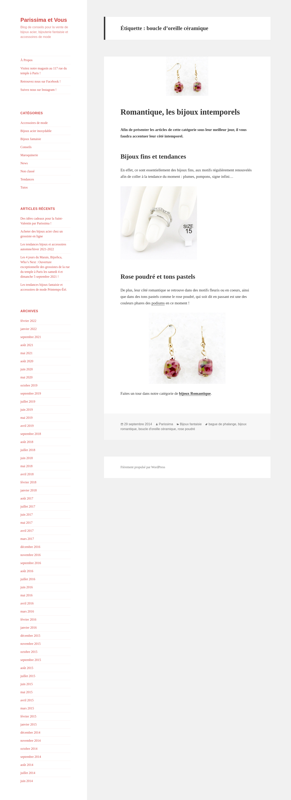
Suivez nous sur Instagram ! (38, 89)
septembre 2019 (30, 393)
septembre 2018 (30, 434)
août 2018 (26, 442)
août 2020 (26, 361)
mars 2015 (27, 708)
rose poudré (186, 429)
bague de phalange (222, 424)
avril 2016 (27, 603)
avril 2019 (27, 425)
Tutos (24, 187)
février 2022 (28, 321)
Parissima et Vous (43, 20)
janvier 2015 (28, 724)
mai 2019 (26, 417)
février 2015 (28, 716)
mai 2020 (26, 377)
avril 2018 (27, 474)
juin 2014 (26, 781)
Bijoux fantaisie (30, 139)
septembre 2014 (30, 756)
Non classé (27, 171)
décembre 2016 (30, 547)
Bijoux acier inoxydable (36, 131)
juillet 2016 (27, 579)
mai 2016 (26, 595)
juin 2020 (26, 369)
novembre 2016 (30, 555)
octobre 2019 (28, 385)
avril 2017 (27, 530)
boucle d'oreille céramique (157, 429)
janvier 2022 (28, 329)
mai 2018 (26, 466)
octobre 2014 (28, 748)
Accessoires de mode (34, 123)
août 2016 (26, 571)
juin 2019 (26, 409)
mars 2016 (27, 611)
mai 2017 (26, 522)
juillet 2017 (27, 506)
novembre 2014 (30, 740)
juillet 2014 (27, 773)
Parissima (166, 424)
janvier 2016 (28, 627)
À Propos (26, 60)
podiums (158, 303)
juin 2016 (26, 587)
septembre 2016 (30, 563)
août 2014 (26, 764)
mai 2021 (26, 353)
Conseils (26, 147)
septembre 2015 (30, 660)
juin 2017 (26, 514)
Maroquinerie (29, 155)
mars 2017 (27, 538)
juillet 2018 (27, 450)
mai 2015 (26, 692)
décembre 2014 (30, 732)
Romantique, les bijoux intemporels (180, 112)
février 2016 (28, 619)
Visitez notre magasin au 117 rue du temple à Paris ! (43, 71)
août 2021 (26, 345)
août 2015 (26, 668)
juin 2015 (26, 684)
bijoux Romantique (195, 393)
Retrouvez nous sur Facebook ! (40, 81)
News (24, 163)
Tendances (27, 179)
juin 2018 (26, 458)
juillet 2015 (27, 676)
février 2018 (28, 482)
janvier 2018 (28, 490)
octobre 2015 (28, 651)
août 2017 (26, 498)
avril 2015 (27, 700)
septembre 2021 (30, 337)
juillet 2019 (27, 401)
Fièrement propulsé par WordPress (142, 467)
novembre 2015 (30, 643)
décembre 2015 (30, 635)
